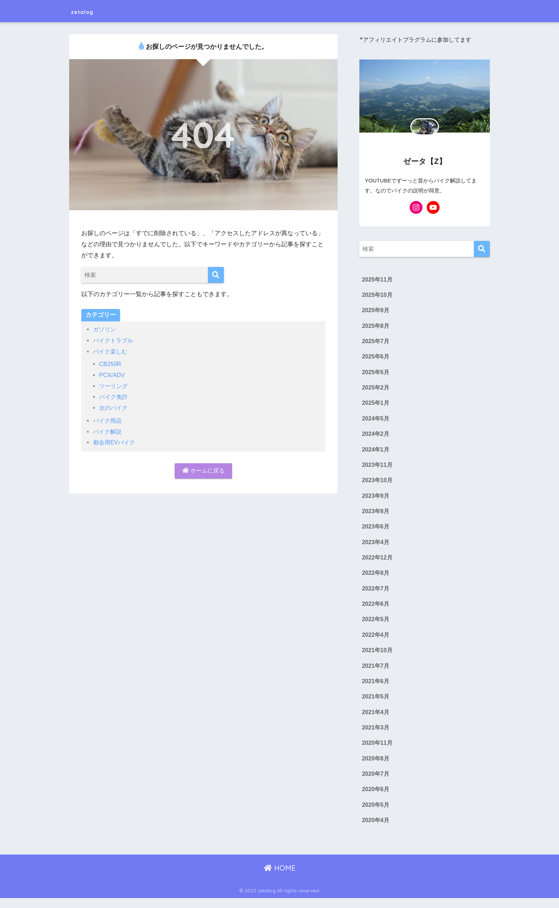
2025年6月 (376, 358)
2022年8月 (376, 578)
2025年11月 (377, 280)
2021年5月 (376, 704)
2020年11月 (377, 751)
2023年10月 (377, 484)
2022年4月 (376, 641)
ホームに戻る (203, 471)
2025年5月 (376, 374)
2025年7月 (376, 342)
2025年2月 (376, 389)
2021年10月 (377, 657)
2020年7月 (376, 783)
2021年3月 (376, 735)
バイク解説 (108, 431)
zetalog (87, 11)
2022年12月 (377, 562)
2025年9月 (376, 311)
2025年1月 (376, 405)
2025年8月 (376, 327)
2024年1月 (376, 452)
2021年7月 (376, 673)
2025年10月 (377, 295)
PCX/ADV (112, 375)
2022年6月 (376, 610)
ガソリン (105, 329)
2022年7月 (376, 594)
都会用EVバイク (115, 442)
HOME (280, 877)
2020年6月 (376, 798)
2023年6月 (376, 531)
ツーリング (114, 386)
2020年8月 (376, 767)
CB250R (110, 364)
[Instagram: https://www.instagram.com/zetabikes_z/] (416, 207)
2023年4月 (376, 547)
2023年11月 (377, 468)
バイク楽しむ (111, 351)
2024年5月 (376, 421)
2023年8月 (376, 515)
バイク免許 (114, 396)
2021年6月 (376, 688)
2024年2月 (376, 437)
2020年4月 (376, 830)
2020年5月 (376, 814)
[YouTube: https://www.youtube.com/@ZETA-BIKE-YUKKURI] (433, 207)
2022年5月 (376, 625)
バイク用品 (108, 420)
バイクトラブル (114, 340)
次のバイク (114, 407)
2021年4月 (376, 720)
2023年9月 (376, 499)
